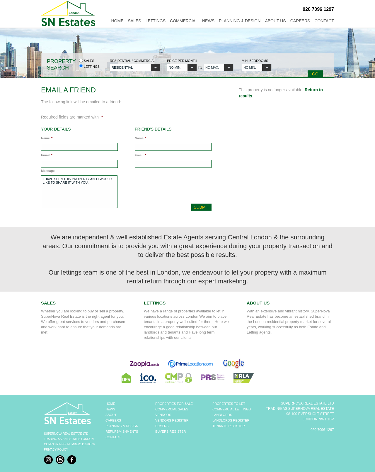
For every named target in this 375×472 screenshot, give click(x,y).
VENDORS (163, 415)
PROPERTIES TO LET (228, 403)
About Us (275, 21)
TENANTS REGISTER (228, 426)
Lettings (156, 21)
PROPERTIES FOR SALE (174, 403)
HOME (110, 403)
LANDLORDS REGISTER (231, 420)
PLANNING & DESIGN (121, 426)
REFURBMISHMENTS (121, 431)
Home (117, 21)
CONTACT (113, 437)
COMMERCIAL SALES (171, 409)
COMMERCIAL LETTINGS (231, 409)
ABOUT (111, 415)
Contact (324, 21)
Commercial (184, 21)
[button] (135, 67)
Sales (134, 21)
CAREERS (113, 420)
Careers (300, 21)
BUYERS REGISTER (170, 431)
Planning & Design (239, 21)
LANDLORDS (222, 415)
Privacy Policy (56, 449)
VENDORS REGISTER (172, 420)
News (208, 21)
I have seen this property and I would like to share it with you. (79, 191)
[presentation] (174, 187)
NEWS (110, 409)
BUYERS (161, 426)
